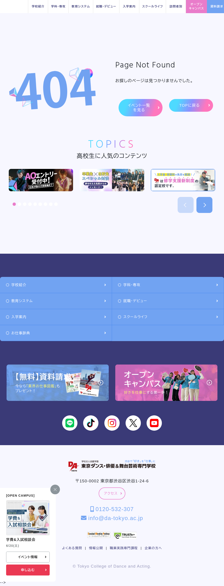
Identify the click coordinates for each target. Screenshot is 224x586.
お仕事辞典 (56, 333)
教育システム (81, 6)
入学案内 (129, 6)
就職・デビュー (106, 6)
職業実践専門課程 (124, 548)
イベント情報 (32, 557)
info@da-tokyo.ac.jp (112, 518)
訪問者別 (176, 6)
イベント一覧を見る (144, 107)
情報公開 (96, 548)
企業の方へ (153, 548)
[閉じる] (55, 489)
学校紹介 (38, 6)
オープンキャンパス (196, 6)
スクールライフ (152, 6)
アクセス (113, 493)
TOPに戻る (194, 105)
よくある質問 (72, 548)
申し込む (34, 570)
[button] (14, 204)
